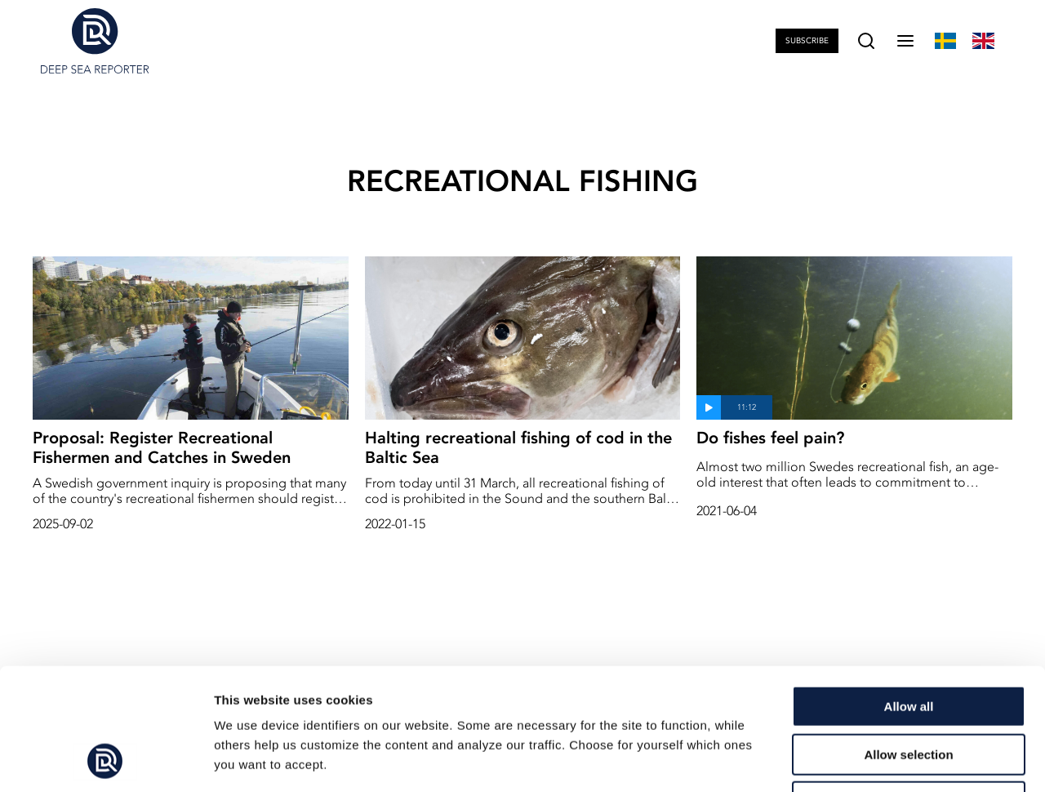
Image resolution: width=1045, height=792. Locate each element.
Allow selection (908, 640)
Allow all (909, 592)
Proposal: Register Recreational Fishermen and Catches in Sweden (162, 447)
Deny (909, 688)
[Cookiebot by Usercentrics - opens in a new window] (105, 760)
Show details (857, 760)
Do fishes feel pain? (770, 437)
